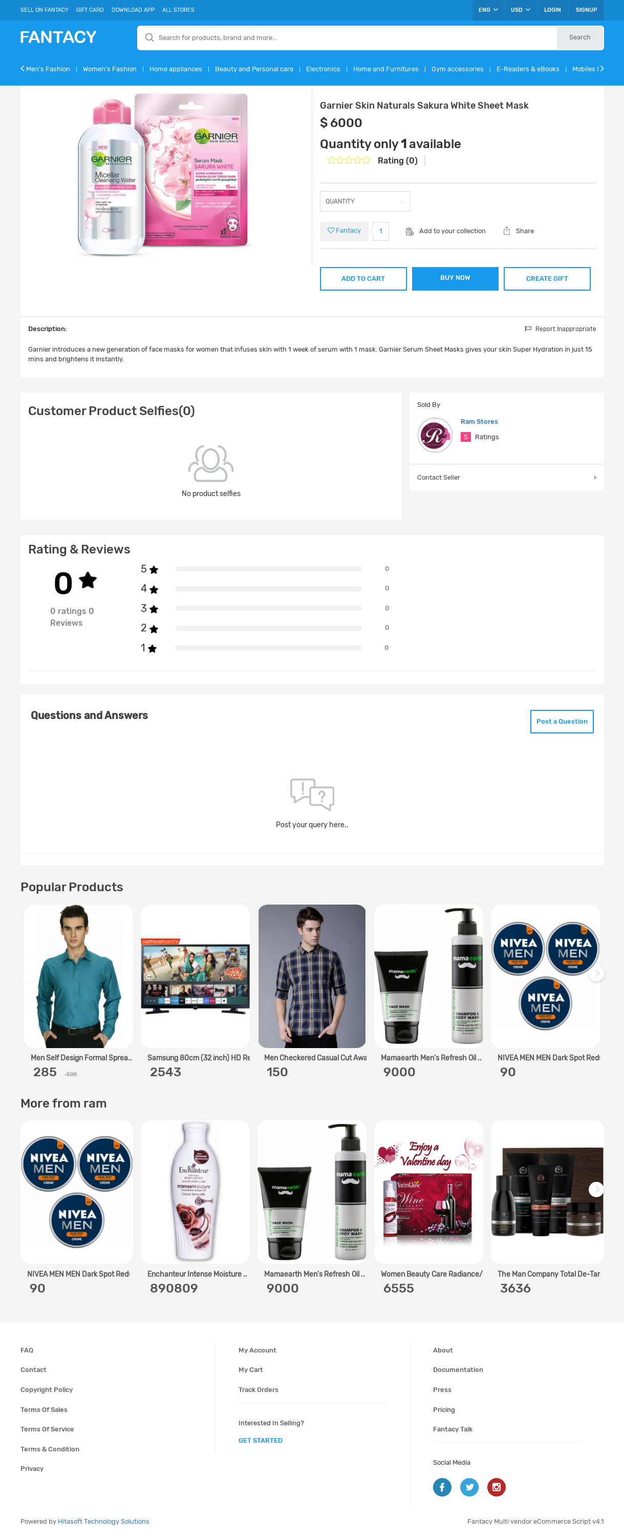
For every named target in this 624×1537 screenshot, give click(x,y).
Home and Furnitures (386, 69)
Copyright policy (46, 1389)
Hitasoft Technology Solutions (103, 1521)
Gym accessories (458, 69)
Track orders (258, 1389)
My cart (251, 1370)
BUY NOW (455, 277)
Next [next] (598, 978)
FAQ (26, 1350)
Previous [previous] (30, 978)
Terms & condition (49, 1449)
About (443, 1350)
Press (442, 1389)
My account (257, 1350)
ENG (488, 10)
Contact (33, 1370)
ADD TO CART (363, 278)
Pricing (444, 1409)
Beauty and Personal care (254, 69)
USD (520, 10)
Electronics (323, 69)
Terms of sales (44, 1409)
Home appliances (175, 69)
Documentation (458, 1370)
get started (261, 1440)
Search (580, 37)
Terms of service (47, 1429)
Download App (133, 10)
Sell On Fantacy (44, 10)
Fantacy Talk (452, 1429)
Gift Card (90, 10)
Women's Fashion (110, 69)
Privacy (32, 1468)
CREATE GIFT (547, 278)
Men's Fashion (48, 69)
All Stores (178, 10)
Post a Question (562, 721)
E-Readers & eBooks (528, 69)
